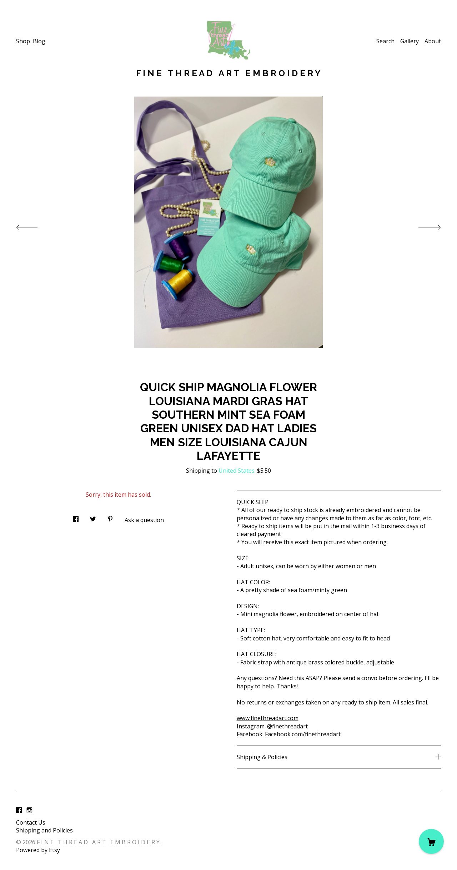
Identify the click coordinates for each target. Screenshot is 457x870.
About (433, 41)
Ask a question (144, 520)
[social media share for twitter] (93, 517)
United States (237, 471)
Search (385, 41)
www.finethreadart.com (267, 718)
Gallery (409, 41)
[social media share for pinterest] (110, 517)
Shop (23, 41)
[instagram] (29, 810)
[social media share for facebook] (76, 517)
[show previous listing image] (34, 225)
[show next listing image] (423, 225)
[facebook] (19, 810)
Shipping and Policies (44, 830)
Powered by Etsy (38, 850)
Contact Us (30, 822)
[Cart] (431, 841)
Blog (39, 41)
